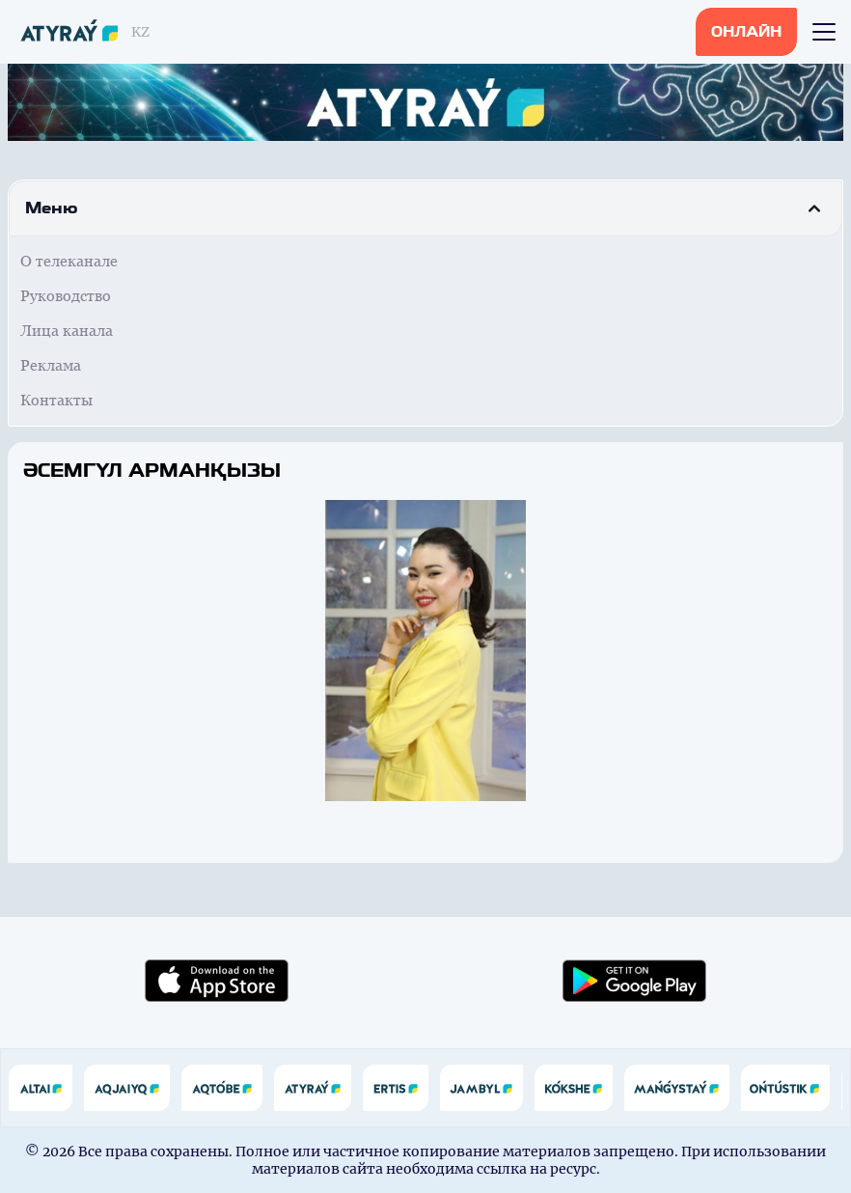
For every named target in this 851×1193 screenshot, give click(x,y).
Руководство (65, 296)
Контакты (56, 400)
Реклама (50, 365)
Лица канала (66, 330)
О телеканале (69, 261)
